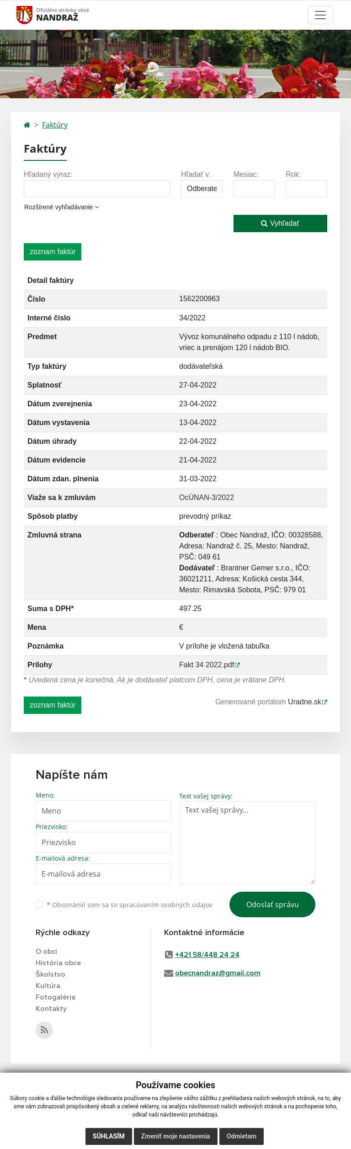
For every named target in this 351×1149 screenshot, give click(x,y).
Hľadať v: (196, 174)
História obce (58, 963)
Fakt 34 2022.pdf (206, 665)
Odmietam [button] (241, 1136)
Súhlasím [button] (109, 1136)
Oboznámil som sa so (130, 904)
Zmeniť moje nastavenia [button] (175, 1136)
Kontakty (51, 1008)
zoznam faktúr (52, 251)
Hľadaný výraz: (48, 174)
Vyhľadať (280, 223)
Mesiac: (246, 174)
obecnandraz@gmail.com (218, 973)
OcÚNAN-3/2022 (206, 497)
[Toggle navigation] (320, 15)
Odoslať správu (272, 904)
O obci (46, 951)
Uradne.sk (304, 702)
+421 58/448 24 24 (207, 954)
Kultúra (48, 985)
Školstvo (50, 974)
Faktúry (55, 125)
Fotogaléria (55, 997)
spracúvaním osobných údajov (166, 904)
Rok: (293, 174)
